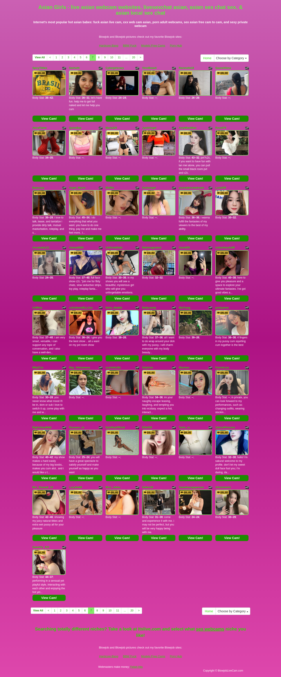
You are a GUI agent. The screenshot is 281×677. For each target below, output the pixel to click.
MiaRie (110, 187)
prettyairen (222, 307)
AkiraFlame (39, 127)
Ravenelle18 (186, 68)
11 (119, 57)
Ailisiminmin (223, 487)
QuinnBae (75, 127)
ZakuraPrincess (225, 427)
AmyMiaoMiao (187, 127)
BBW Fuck (129, 45)
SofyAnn (147, 367)
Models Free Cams (153, 45)
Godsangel (149, 187)
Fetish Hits (136, 666)
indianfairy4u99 (225, 247)
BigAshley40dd (42, 427)
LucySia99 (75, 487)
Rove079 (220, 127)
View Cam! (49, 118)
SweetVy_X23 (40, 547)
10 (111, 57)
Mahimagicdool (151, 247)
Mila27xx (37, 367)
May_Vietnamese (79, 367)
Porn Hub (176, 45)
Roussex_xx (76, 427)
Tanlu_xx (184, 427)
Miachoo (184, 367)
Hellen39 (147, 487)
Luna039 (220, 187)
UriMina (37, 307)
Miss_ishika (113, 487)
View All (40, 57)
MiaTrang (184, 307)
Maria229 (111, 127)
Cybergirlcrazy (115, 68)
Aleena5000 (76, 247)
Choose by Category (231, 58)
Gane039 (184, 247)
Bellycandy (149, 307)
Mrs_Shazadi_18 (42, 487)
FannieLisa (222, 367)
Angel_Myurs (77, 187)
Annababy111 (41, 247)
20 (133, 57)
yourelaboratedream (191, 187)
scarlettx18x (113, 367)
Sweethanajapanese (191, 487)
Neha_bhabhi (114, 307)
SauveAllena (223, 68)
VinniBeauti (149, 68)
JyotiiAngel (149, 127)
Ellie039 (147, 427)
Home (207, 58)
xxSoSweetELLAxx (81, 307)
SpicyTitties (39, 68)
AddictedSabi (114, 247)
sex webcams (210, 629)
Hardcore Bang (108, 45)
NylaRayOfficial (115, 427)
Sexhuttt (74, 68)
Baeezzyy (38, 187)
